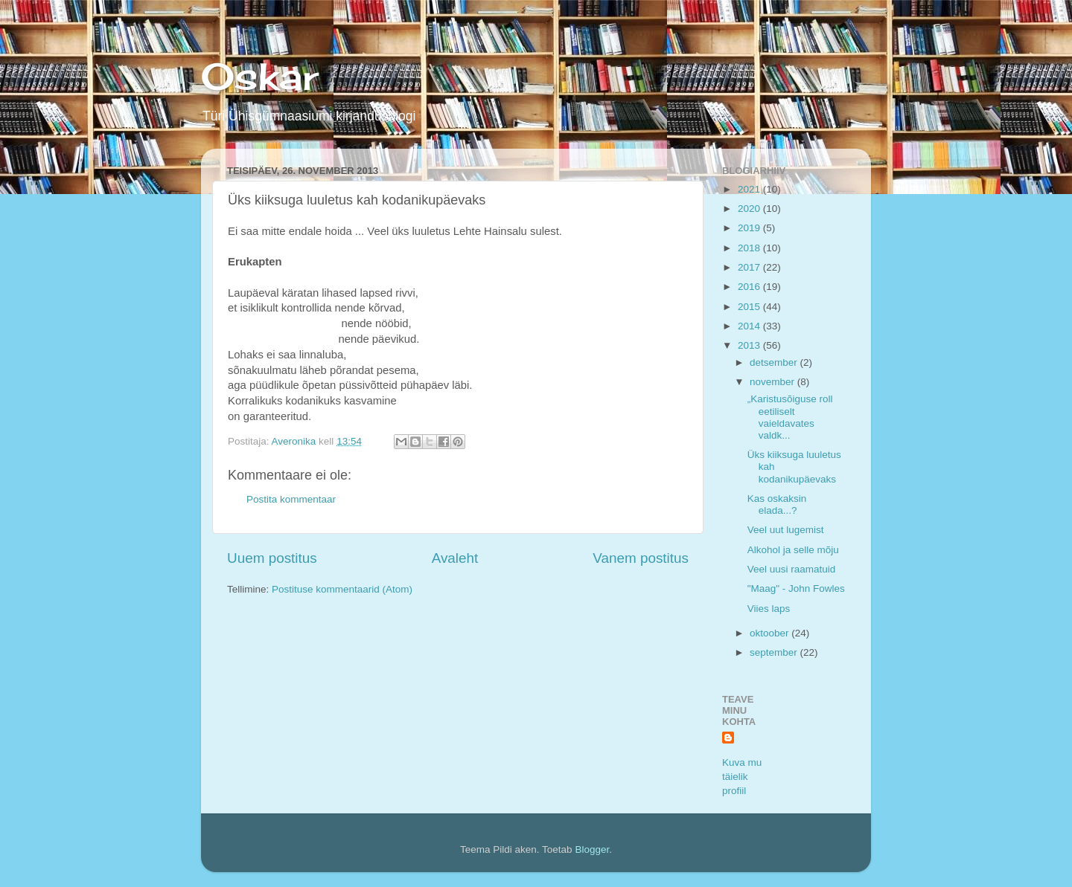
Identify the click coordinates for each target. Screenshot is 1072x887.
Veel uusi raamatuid (791, 569)
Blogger (592, 849)
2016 (750, 286)
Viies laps (769, 608)
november (773, 381)
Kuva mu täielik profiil (742, 776)
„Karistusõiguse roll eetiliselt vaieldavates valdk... (790, 417)
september (775, 652)
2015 (750, 306)
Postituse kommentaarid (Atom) (342, 589)
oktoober (770, 633)
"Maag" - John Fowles (796, 588)
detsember (775, 362)
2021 (750, 189)
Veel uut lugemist (785, 529)
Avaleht (455, 558)
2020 (750, 208)
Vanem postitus (641, 558)
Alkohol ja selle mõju (793, 549)
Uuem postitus (272, 558)
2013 (750, 345)
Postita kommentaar (291, 499)
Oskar (260, 76)
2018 (750, 248)
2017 (750, 267)
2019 (750, 227)
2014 (750, 326)
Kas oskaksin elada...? (777, 504)
